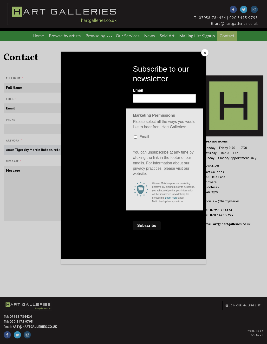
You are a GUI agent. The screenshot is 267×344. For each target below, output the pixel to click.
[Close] (204, 52)
